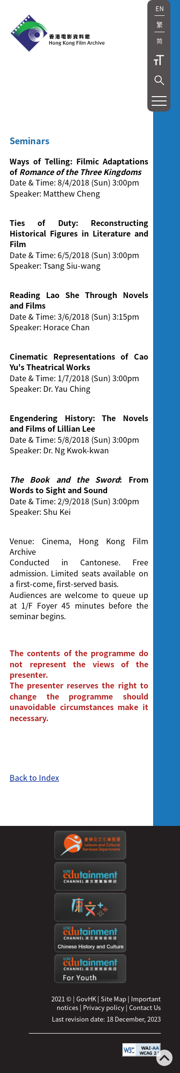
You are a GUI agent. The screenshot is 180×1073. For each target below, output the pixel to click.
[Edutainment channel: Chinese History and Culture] (90, 949)
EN (160, 8)
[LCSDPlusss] (90, 918)
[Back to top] (164, 1058)
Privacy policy (103, 1007)
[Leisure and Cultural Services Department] (90, 856)
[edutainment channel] (90, 888)
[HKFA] (58, 34)
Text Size (159, 60)
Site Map (113, 998)
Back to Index (34, 777)
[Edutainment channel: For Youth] (90, 980)
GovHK (86, 998)
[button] (159, 80)
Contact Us (145, 1007)
